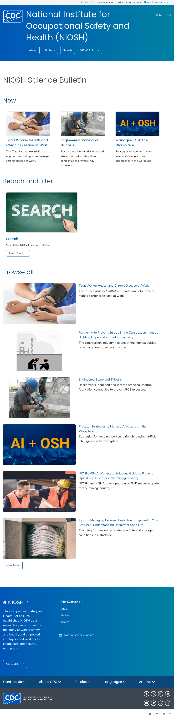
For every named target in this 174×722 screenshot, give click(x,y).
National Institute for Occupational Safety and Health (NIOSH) (77, 26)
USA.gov (166, 714)
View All (12, 664)
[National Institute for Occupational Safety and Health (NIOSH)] (24, 602)
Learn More (16, 253)
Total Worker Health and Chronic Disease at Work (27, 143)
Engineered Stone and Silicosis (79, 143)
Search (165, 15)
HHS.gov (153, 714)
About (33, 50)
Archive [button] (147, 682)
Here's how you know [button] (157, 2)
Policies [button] (82, 682)
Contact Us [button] (14, 682)
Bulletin (50, 50)
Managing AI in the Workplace (132, 143)
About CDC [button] (50, 682)
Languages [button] (115, 682)
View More (13, 565)
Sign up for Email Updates (79, 635)
